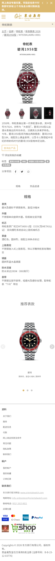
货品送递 (34, 186)
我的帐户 (7, 467)
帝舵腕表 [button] (7, 25)
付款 (5, 432)
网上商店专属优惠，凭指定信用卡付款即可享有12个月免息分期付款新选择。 (21, 6)
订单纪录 (7, 478)
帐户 (4, 461)
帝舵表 (19, 31)
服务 (5, 421)
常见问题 (7, 443)
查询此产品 (10, 148)
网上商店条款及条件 (12, 437)
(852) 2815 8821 (19, 503)
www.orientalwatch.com (32, 492)
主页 (4, 31)
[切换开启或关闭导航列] (3, 16)
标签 (4, 161)
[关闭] (51, 3)
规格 (18, 186)
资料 (4, 409)
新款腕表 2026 (32, 31)
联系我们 (7, 454)
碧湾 (30, 372)
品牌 (11, 31)
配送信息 (7, 426)
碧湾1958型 (10, 35)
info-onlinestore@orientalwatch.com (29, 497)
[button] (52, 346)
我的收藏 (7, 473)
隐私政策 (7, 448)
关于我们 (7, 416)
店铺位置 (7, 508)
